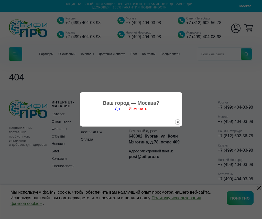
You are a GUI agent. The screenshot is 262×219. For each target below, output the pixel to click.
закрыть (177, 121)
